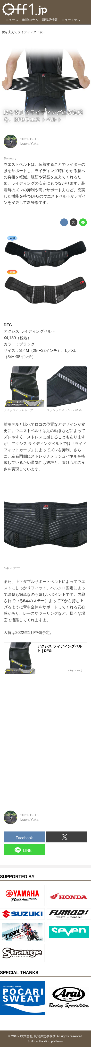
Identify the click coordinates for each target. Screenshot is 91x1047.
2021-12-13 (29, 139)
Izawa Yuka (29, 144)
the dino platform (51, 1041)
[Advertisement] (40, 708)
